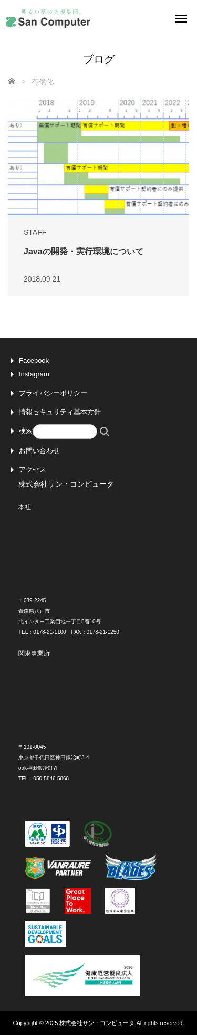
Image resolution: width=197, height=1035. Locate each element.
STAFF (35, 232)
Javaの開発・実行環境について (83, 251)
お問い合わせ (39, 451)
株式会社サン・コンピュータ (96, 1023)
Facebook (34, 360)
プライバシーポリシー (53, 393)
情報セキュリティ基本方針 (60, 412)
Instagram (34, 374)
